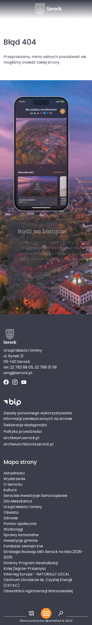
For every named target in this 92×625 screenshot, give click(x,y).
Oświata (10, 512)
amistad (53, 621)
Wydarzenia (14, 478)
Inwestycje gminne (20, 540)
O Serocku (12, 484)
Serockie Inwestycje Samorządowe (35, 495)
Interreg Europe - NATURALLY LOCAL (36, 574)
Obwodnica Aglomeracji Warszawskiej (38, 591)
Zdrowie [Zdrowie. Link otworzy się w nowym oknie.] (10, 518)
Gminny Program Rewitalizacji (30, 563)
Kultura (10, 490)
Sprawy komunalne (21, 535)
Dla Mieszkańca (17, 501)
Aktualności (14, 473)
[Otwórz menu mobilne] (46, 613)
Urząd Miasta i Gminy (22, 506)
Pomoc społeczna (19, 523)
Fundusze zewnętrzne (23, 546)
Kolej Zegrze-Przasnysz (24, 568)
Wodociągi (13, 529)
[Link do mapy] (31, 613)
